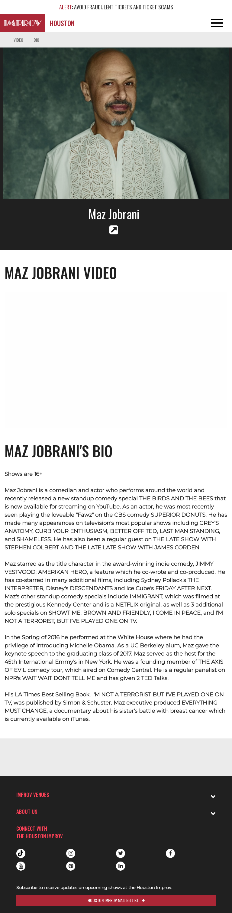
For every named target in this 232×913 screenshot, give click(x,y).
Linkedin (120, 866)
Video (18, 40)
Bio (36, 40)
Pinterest (70, 866)
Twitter (120, 853)
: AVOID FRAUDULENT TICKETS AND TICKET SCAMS (116, 7)
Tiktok (20, 853)
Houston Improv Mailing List (113, 900)
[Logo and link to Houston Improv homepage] (22, 23)
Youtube (20, 866)
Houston (62, 23)
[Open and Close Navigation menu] (208, 23)
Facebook (170, 853)
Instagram (70, 853)
